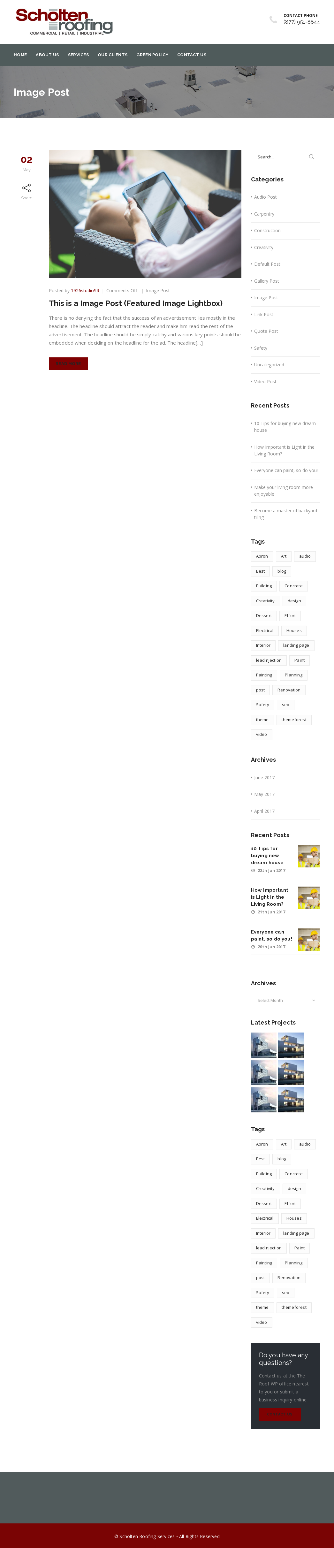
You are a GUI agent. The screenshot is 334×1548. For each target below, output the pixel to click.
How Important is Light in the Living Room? (284, 450)
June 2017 (264, 777)
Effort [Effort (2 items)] (290, 615)
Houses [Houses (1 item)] (294, 630)
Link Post (263, 314)
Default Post (267, 264)
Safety (260, 348)
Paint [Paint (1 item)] (299, 660)
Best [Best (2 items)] (260, 571)
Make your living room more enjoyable (283, 490)
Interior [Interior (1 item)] (263, 645)
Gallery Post (266, 281)
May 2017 (264, 794)
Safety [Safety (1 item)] (262, 704)
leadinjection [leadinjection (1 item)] (269, 660)
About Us (47, 54)
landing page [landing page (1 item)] (296, 645)
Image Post (158, 290)
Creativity (263, 247)
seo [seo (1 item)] (286, 704)
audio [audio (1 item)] (305, 556)
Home (20, 54)
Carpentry (264, 214)
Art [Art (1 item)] (284, 556)
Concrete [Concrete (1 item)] (294, 586)
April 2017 (264, 811)
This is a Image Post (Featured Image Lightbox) (136, 303)
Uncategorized (269, 365)
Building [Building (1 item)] (264, 586)
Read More (68, 363)
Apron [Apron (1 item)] (262, 556)
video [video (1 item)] (261, 734)
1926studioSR (85, 290)
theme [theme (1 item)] (262, 719)
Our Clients (112, 54)
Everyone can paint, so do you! (286, 470)
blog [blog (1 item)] (281, 571)
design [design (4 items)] (294, 601)
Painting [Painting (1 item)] (264, 675)
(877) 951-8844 (302, 22)
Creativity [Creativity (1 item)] (265, 601)
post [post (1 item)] (260, 690)
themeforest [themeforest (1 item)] (294, 719)
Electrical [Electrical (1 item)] (265, 630)
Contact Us (191, 54)
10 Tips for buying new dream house (285, 426)
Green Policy (152, 54)
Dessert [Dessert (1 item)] (264, 615)
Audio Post (265, 197)
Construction (267, 230)
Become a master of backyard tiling (285, 513)
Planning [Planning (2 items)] (293, 675)
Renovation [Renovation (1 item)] (288, 690)
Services (78, 54)
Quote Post (266, 331)
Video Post (265, 381)
